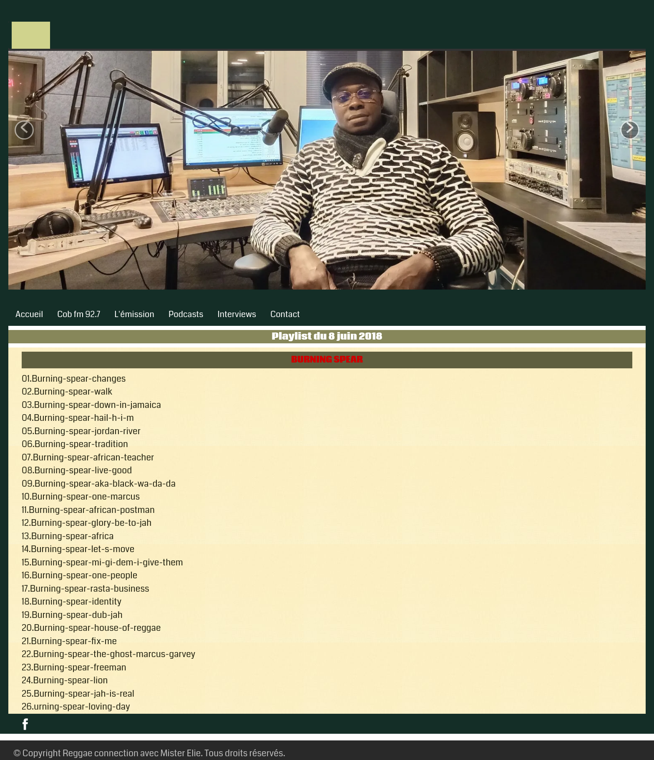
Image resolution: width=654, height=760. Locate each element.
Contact (285, 314)
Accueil (29, 314)
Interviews (237, 314)
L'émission (134, 314)
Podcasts (186, 314)
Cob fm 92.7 (78, 314)
